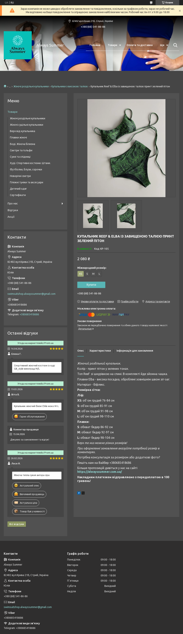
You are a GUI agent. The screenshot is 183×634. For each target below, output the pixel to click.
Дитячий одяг (18, 188)
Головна (95, 45)
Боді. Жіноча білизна (22, 144)
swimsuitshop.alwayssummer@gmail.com (31, 293)
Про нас (12, 203)
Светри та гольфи (21, 150)
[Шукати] (174, 45)
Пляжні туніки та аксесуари (26, 182)
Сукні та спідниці (20, 156)
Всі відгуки (16, 524)
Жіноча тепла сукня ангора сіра (31, 475)
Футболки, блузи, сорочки (26, 169)
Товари (112, 45)
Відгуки (12, 210)
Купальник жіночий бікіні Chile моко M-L (36, 406)
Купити (91, 284)
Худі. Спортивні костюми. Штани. (30, 163)
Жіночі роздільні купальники (31, 86)
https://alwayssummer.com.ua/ (99, 471)
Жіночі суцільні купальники (26, 124)
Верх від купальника (22, 131)
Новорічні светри (20, 175)
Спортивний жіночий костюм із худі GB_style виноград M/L (34, 367)
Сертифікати (18, 195)
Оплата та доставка (140, 45)
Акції (10, 216)
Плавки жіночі (18, 137)
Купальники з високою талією (69, 86)
